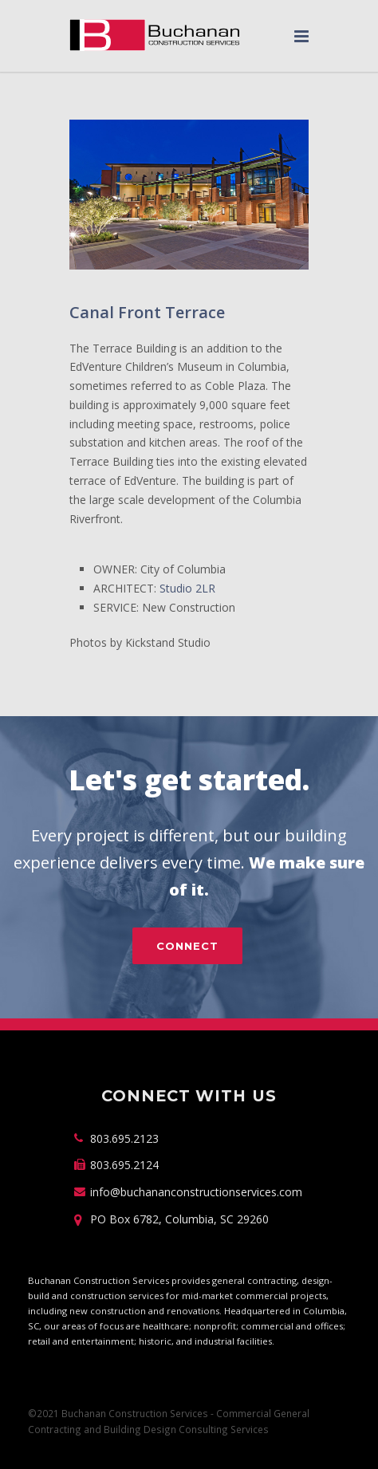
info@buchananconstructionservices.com (196, 1191)
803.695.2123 (124, 1138)
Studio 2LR (187, 588)
